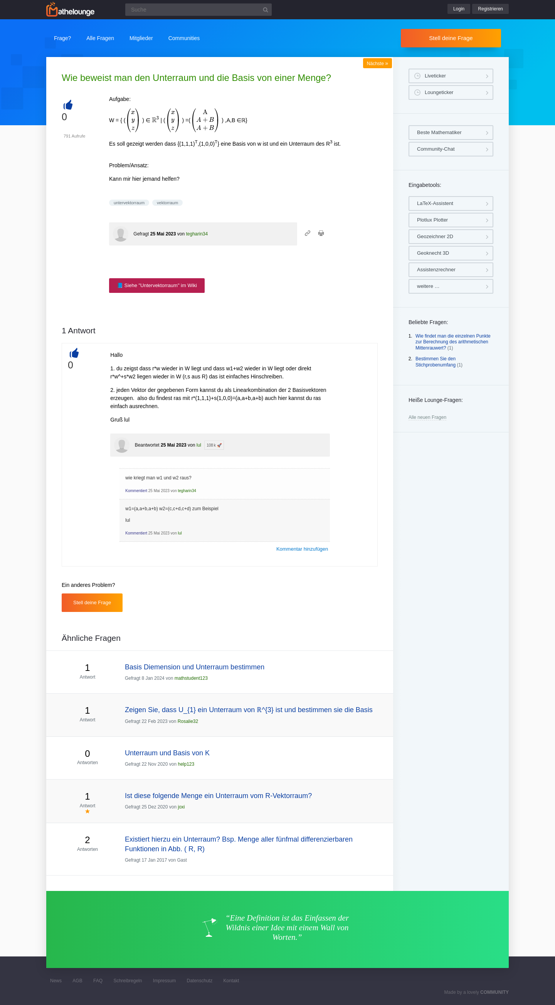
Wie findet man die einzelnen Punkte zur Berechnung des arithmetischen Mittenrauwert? (453, 342)
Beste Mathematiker (439, 132)
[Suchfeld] (198, 9)
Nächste (377, 63)
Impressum (164, 980)
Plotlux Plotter (432, 220)
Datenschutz (199, 980)
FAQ (98, 980)
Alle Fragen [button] (100, 38)
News (56, 980)
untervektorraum (129, 202)
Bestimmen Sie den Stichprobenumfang (435, 362)
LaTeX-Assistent (435, 203)
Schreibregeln (127, 980)
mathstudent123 (191, 678)
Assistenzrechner (436, 269)
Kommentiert (136, 491)
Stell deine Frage (451, 38)
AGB (77, 980)
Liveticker (435, 76)
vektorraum (167, 202)
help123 (186, 764)
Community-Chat (436, 149)
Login (458, 9)
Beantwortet (147, 445)
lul (199, 445)
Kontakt (231, 980)
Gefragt (141, 234)
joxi (181, 807)
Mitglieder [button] (141, 38)
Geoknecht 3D (433, 253)
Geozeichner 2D (435, 236)
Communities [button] (184, 38)
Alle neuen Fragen (427, 417)
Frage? (62, 38)
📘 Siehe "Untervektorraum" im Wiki (157, 285)
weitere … (428, 286)
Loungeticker (439, 92)
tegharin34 (197, 234)
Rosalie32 (188, 721)
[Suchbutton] (265, 9)
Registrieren (490, 9)
